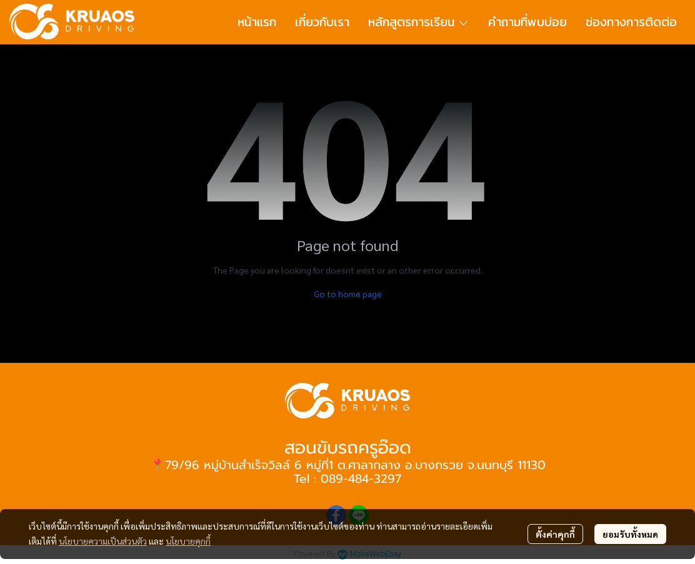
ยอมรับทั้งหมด (630, 534)
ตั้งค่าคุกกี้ (555, 534)
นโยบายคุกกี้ (188, 541)
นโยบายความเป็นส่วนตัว (103, 541)
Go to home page (348, 293)
